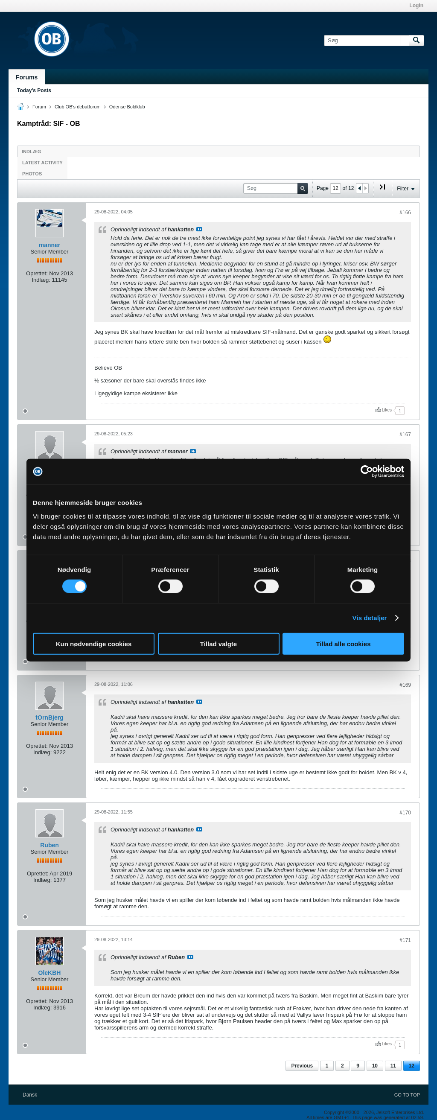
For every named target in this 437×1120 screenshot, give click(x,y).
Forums (27, 77)
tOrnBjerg (49, 717)
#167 (405, 435)
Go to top (407, 1094)
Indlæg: (41, 280)
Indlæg (31, 151)
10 (375, 1066)
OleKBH (49, 972)
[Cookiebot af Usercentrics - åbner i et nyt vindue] (366, 471)
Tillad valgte (218, 643)
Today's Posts (34, 90)
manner (50, 245)
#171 (405, 940)
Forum (39, 106)
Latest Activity (42, 162)
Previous (302, 1066)
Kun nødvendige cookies (94, 643)
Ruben (49, 845)
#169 (405, 685)
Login (416, 6)
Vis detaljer (370, 617)
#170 (405, 813)
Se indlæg (199, 229)
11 (393, 1066)
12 (411, 1066)
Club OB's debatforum (78, 106)
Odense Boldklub (127, 106)
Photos (32, 173)
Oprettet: (37, 273)
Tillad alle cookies (343, 643)
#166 (405, 213)
